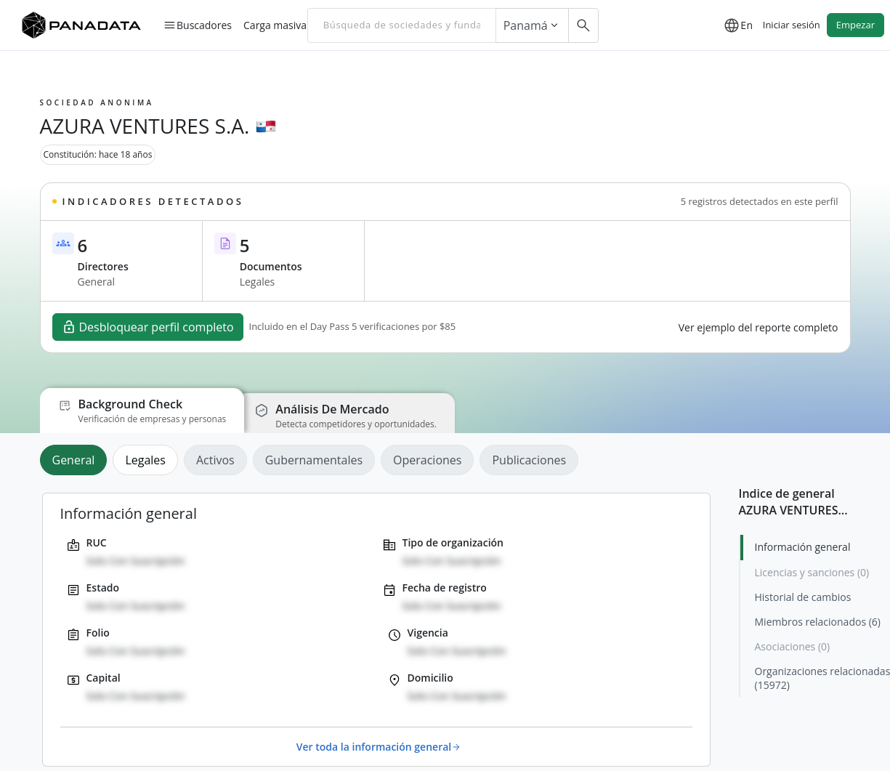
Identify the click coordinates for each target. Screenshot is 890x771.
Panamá (532, 25)
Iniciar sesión (791, 24)
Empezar (855, 24)
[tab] (76, 460)
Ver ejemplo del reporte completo (758, 327)
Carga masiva (275, 24)
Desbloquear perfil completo (148, 327)
